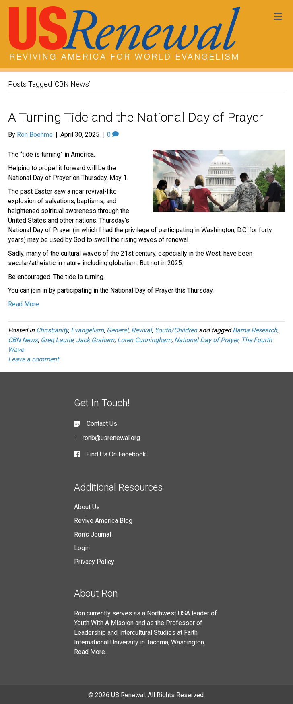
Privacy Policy (94, 562)
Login (82, 548)
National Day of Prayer (206, 340)
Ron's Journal (92, 534)
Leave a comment (33, 359)
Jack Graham (95, 340)
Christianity (52, 330)
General (117, 330)
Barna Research (255, 330)
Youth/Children (176, 330)
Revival (141, 330)
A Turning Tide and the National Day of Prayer (135, 117)
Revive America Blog (103, 520)
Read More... (91, 652)
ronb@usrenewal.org (111, 438)
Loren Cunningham (144, 340)
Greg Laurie (57, 340)
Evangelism (87, 330)
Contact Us (102, 423)
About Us (87, 507)
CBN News (23, 340)
